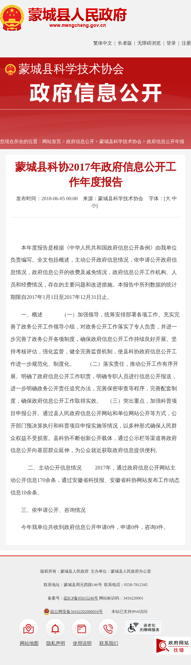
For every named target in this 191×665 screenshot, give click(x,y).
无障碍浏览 (149, 43)
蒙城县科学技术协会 (120, 141)
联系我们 (108, 643)
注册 (186, 43)
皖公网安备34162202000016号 (76, 611)
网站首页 (51, 141)
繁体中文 (102, 43)
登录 (171, 43)
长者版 (125, 43)
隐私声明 (55, 643)
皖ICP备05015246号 (81, 598)
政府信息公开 (80, 141)
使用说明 (82, 643)
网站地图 (29, 643)
